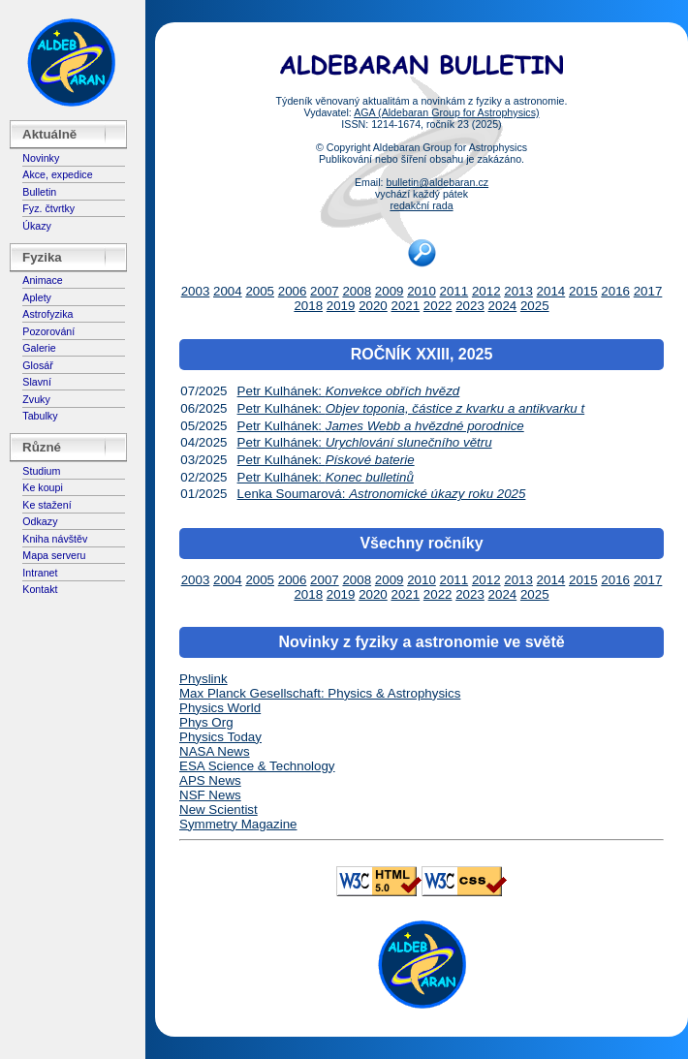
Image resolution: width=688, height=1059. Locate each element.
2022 (438, 305)
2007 (324, 291)
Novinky (40, 158)
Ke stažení (46, 505)
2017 (648, 291)
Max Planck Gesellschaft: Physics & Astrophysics (319, 693)
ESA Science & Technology (257, 766)
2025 (534, 305)
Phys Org (206, 722)
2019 (341, 305)
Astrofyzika (47, 314)
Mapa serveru (53, 555)
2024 (502, 305)
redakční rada (421, 205)
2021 (405, 305)
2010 (421, 291)
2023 (470, 305)
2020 (373, 305)
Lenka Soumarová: (381, 493)
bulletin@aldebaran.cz (437, 182)
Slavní (36, 382)
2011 (454, 291)
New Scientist (218, 809)
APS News (210, 780)
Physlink (203, 678)
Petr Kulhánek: (348, 391)
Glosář (37, 365)
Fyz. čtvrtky (48, 208)
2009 (389, 291)
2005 (259, 291)
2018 (308, 305)
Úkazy (36, 226)
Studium (41, 471)
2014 (551, 291)
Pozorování (48, 331)
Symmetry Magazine (238, 824)
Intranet (39, 572)
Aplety (36, 297)
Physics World (220, 708)
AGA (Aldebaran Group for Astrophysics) (446, 112)
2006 (292, 291)
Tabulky (39, 415)
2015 (583, 291)
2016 (615, 291)
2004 (227, 291)
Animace (42, 280)
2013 (518, 291)
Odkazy (39, 521)
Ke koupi (42, 487)
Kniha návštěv (54, 539)
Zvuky (35, 399)
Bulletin (39, 192)
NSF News (210, 795)
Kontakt (39, 589)
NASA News (214, 751)
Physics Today (220, 737)
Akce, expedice (57, 174)
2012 (486, 291)
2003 (195, 291)
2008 (356, 291)
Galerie (38, 348)
